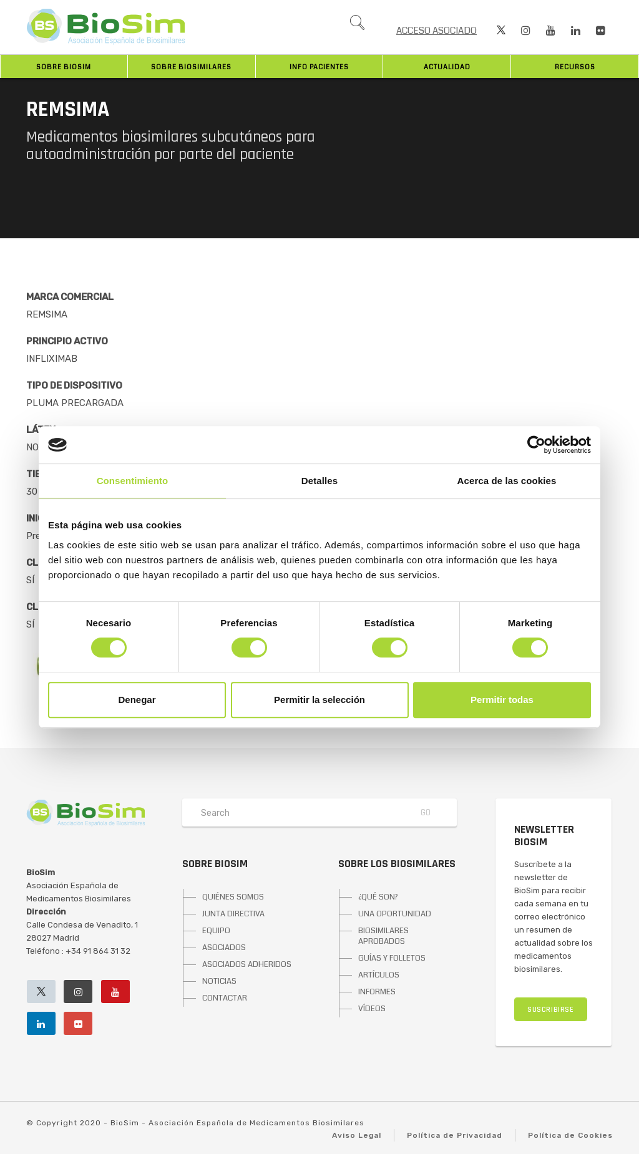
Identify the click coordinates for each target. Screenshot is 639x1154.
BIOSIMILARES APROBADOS (383, 936)
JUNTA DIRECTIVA (233, 913)
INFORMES (377, 991)
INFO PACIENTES (319, 67)
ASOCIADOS (224, 947)
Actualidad (447, 67)
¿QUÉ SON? (378, 897)
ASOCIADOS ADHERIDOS (246, 964)
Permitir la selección (319, 699)
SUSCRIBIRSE (550, 1009)
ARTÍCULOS (378, 975)
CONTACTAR (224, 998)
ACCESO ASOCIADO (436, 30)
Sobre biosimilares (191, 67)
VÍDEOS (372, 1008)
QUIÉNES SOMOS (233, 897)
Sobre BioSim (63, 67)
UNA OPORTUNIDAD (394, 913)
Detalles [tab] (319, 480)
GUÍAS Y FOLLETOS (392, 958)
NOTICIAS (219, 981)
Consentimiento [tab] (132, 480)
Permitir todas (502, 699)
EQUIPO (216, 930)
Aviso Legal (356, 1135)
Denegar (136, 699)
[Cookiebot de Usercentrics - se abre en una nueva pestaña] (536, 444)
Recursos (575, 67)
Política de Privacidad (454, 1135)
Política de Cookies (570, 1135)
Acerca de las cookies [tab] (507, 480)
